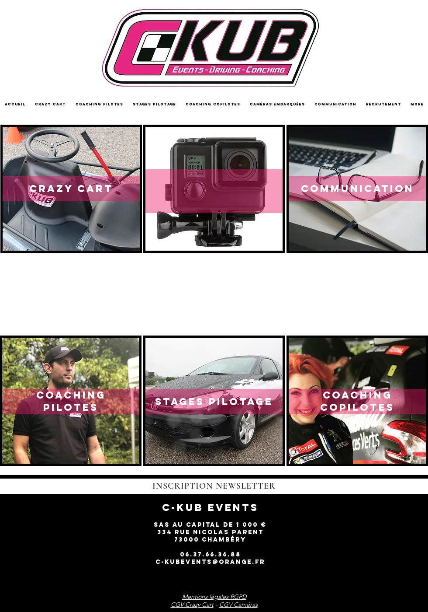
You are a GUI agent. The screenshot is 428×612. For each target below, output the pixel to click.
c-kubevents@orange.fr (210, 562)
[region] (71, 189)
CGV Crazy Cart (192, 605)
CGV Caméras (238, 605)
